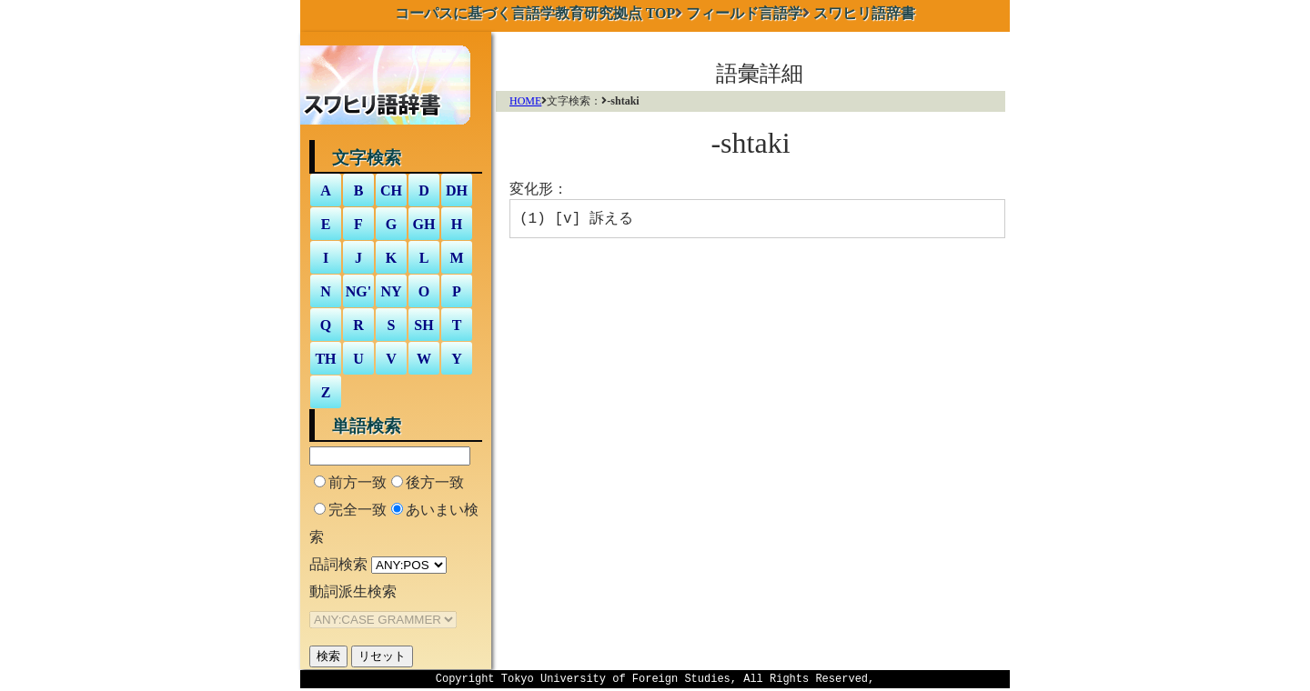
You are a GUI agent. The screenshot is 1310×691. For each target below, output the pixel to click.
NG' (358, 291)
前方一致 (357, 482)
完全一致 (357, 509)
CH (391, 190)
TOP (535, 13)
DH (457, 190)
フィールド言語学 (744, 13)
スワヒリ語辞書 (864, 13)
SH (423, 325)
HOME (525, 101)
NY (390, 291)
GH (424, 224)
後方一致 (435, 482)
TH (325, 358)
